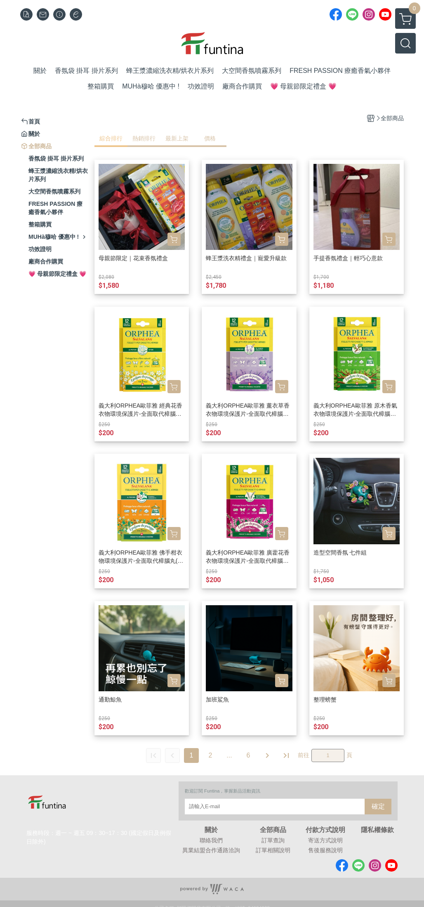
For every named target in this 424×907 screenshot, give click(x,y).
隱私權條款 (377, 830)
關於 (211, 830)
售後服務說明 (325, 850)
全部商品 (273, 830)
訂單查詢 (273, 840)
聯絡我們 (211, 840)
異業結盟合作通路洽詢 (211, 850)
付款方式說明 (325, 830)
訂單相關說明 (273, 850)
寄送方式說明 (325, 840)
